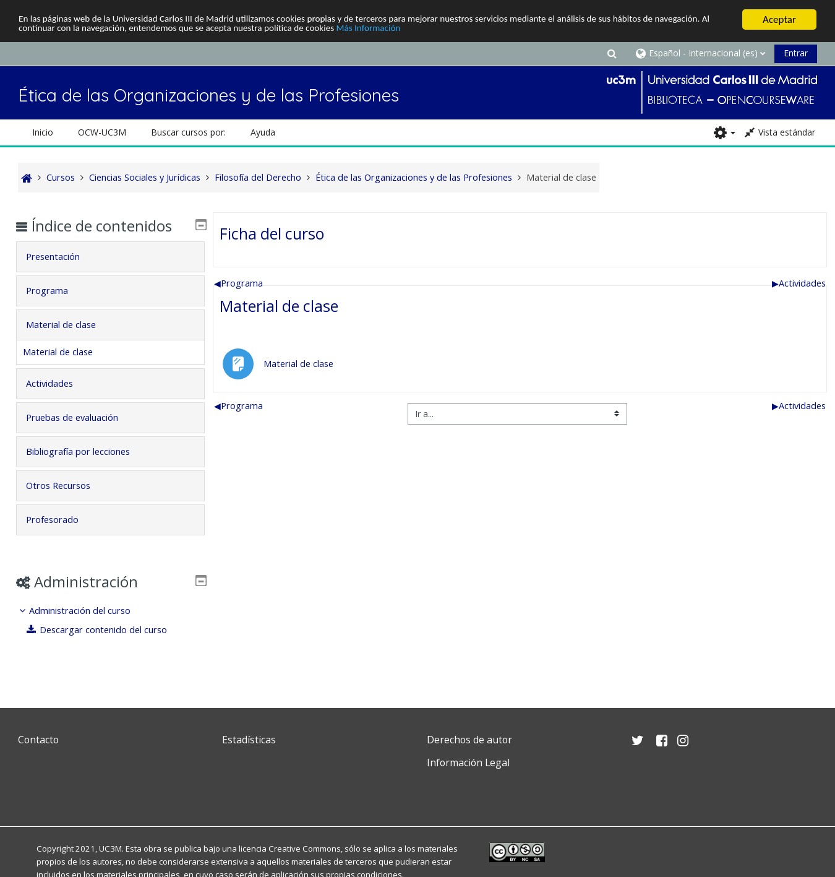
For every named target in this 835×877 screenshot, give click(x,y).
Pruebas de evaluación (81, 417)
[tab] (110, 257)
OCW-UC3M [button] (102, 132)
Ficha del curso (272, 233)
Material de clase (279, 305)
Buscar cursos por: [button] (188, 132)
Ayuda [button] (262, 132)
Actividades (799, 283)
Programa (238, 283)
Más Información (476, 30)
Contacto (38, 739)
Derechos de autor (469, 739)
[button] (611, 53)
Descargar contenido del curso (106, 630)
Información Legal (468, 762)
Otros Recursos (67, 485)
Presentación (62, 256)
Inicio (42, 132)
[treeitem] (110, 620)
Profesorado (61, 519)
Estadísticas (249, 739)
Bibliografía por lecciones (87, 451)
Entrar (796, 53)
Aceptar (779, 19)
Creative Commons (304, 848)
